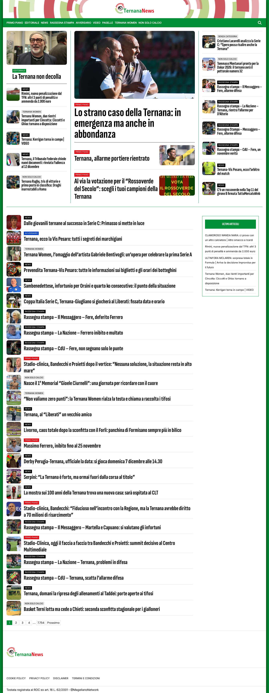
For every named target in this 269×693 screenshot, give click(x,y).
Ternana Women (126, 22)
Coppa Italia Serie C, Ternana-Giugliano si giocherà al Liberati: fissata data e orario (94, 301)
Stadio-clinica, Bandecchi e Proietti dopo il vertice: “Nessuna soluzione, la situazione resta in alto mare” (108, 367)
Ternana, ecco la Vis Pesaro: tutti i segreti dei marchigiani (73, 239)
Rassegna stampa (62, 22)
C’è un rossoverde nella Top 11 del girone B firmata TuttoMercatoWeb (238, 191)
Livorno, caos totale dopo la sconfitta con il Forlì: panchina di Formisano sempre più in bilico (102, 430)
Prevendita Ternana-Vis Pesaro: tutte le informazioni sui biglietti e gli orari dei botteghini (100, 270)
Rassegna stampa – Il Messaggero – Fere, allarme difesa (239, 88)
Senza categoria (227, 36)
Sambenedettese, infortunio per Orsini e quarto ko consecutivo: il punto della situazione (99, 286)
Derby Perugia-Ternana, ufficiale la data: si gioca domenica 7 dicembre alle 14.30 (93, 461)
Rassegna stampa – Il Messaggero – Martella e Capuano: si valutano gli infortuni (92, 527)
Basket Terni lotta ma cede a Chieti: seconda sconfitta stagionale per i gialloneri (92, 609)
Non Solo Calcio (149, 22)
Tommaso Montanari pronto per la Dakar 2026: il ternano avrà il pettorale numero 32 (238, 67)
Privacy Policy (39, 678)
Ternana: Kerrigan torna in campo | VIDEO (42, 141)
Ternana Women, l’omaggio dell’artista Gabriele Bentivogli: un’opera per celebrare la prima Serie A (108, 254)
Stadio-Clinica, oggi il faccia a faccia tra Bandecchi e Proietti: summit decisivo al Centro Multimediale (99, 546)
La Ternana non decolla (36, 76)
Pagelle (107, 22)
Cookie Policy (16, 678)
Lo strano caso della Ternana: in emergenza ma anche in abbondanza (127, 123)
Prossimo (53, 623)
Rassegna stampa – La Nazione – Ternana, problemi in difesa (75, 562)
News (44, 22)
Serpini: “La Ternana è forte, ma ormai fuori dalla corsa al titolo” (79, 477)
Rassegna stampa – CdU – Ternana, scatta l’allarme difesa (74, 578)
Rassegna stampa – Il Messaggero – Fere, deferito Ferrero (73, 317)
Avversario (83, 22)
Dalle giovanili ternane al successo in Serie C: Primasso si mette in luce (84, 223)
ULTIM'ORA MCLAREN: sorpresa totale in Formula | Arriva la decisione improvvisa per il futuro (230, 263)
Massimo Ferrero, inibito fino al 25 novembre (62, 446)
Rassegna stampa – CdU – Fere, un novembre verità (239, 151)
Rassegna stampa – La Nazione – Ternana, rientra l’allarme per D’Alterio (237, 110)
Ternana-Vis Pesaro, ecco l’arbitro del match (238, 171)
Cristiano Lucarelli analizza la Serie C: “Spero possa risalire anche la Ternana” (238, 44)
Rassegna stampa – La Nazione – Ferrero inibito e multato (73, 333)
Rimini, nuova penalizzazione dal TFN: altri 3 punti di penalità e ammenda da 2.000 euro (41, 97)
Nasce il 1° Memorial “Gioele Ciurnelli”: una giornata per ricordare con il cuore (91, 383)
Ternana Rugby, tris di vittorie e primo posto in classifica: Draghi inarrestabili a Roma (41, 185)
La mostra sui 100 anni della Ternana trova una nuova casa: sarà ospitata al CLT (91, 493)
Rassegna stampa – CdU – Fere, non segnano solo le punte (73, 348)
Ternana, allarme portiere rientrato (112, 158)
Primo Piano (15, 22)
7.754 (40, 623)
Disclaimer (60, 678)
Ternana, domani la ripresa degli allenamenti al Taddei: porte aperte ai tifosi (88, 593)
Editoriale (32, 22)
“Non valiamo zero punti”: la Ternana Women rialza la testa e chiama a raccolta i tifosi (97, 399)
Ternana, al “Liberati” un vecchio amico (58, 414)
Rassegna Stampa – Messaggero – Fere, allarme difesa (238, 131)
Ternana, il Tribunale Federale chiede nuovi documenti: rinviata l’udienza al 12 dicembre (43, 162)
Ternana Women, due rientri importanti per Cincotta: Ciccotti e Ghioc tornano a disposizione (43, 120)
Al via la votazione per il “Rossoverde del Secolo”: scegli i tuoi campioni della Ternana (116, 189)
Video (96, 22)
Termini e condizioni (86, 678)
